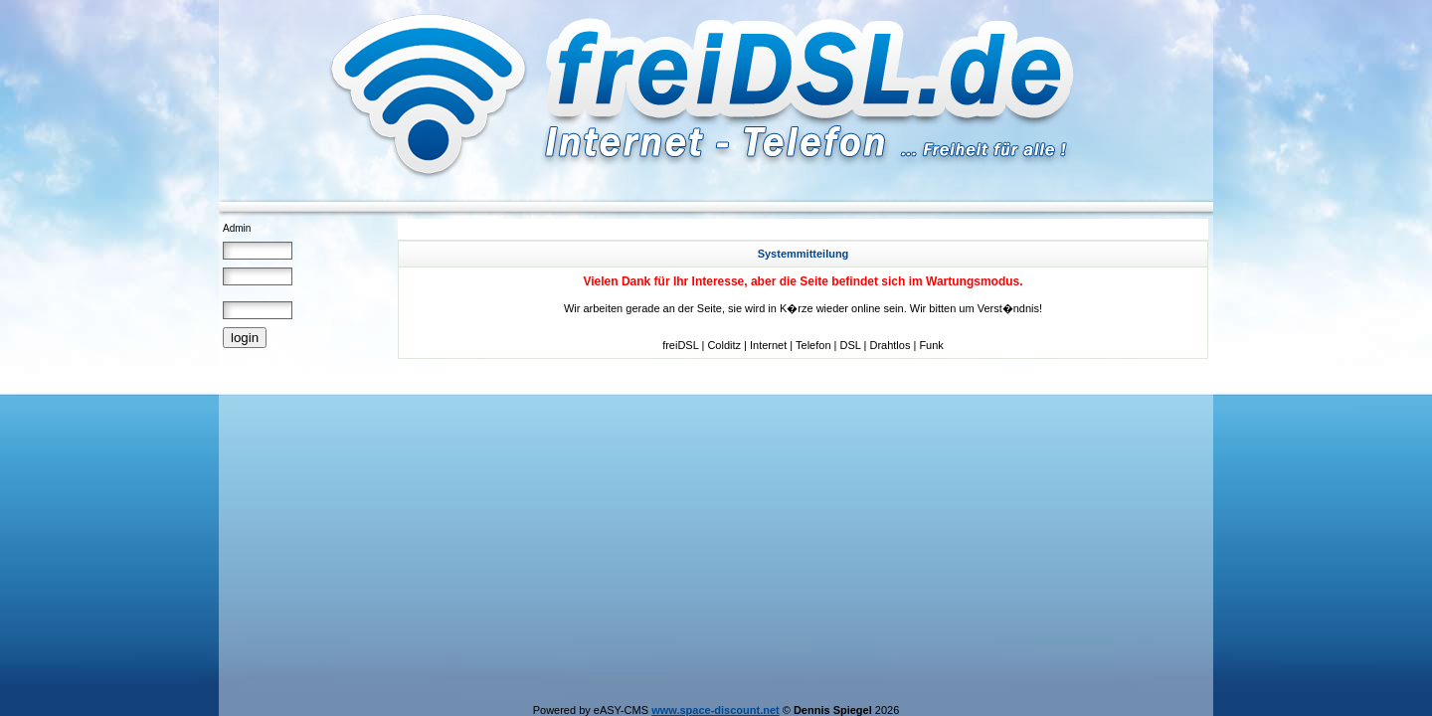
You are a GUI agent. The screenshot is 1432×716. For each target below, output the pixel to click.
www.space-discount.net (715, 710)
